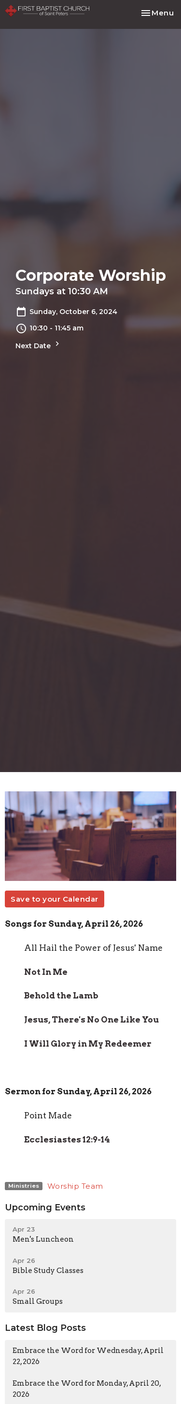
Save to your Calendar (54, 899)
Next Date (38, 344)
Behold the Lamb (61, 995)
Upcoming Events (45, 1207)
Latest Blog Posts (45, 1328)
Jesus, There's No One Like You (91, 1019)
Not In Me (46, 972)
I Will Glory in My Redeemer (88, 1044)
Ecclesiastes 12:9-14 (67, 1139)
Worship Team (75, 1186)
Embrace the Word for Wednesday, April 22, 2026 (88, 1356)
